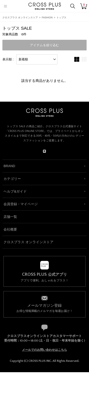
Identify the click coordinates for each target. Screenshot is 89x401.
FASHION (47, 17)
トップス (61, 17)
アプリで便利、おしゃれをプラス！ (44, 277)
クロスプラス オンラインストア (20, 17)
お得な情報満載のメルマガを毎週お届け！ (44, 308)
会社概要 (10, 229)
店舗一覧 (10, 217)
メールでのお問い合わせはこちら (44, 349)
